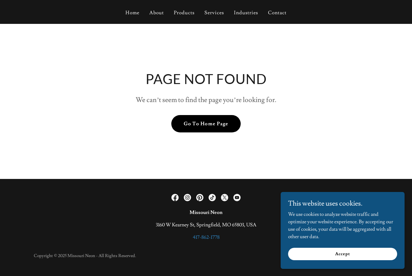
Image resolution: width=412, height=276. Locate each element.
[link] (175, 197)
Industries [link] (246, 13)
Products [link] (184, 13)
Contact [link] (277, 13)
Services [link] (214, 13)
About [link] (156, 13)
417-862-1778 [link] (206, 237)
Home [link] (132, 13)
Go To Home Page (206, 124)
